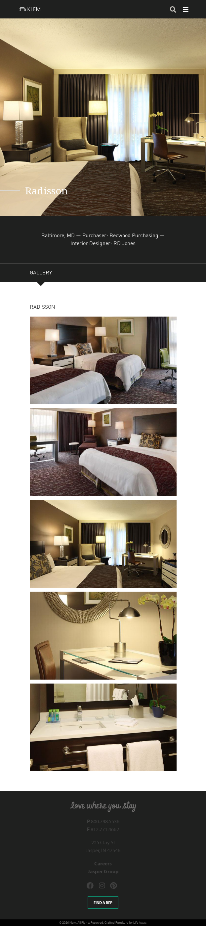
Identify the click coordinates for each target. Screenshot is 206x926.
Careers (103, 863)
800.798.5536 (103, 821)
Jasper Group (103, 871)
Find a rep (103, 902)
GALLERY (41, 273)
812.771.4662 (103, 829)
